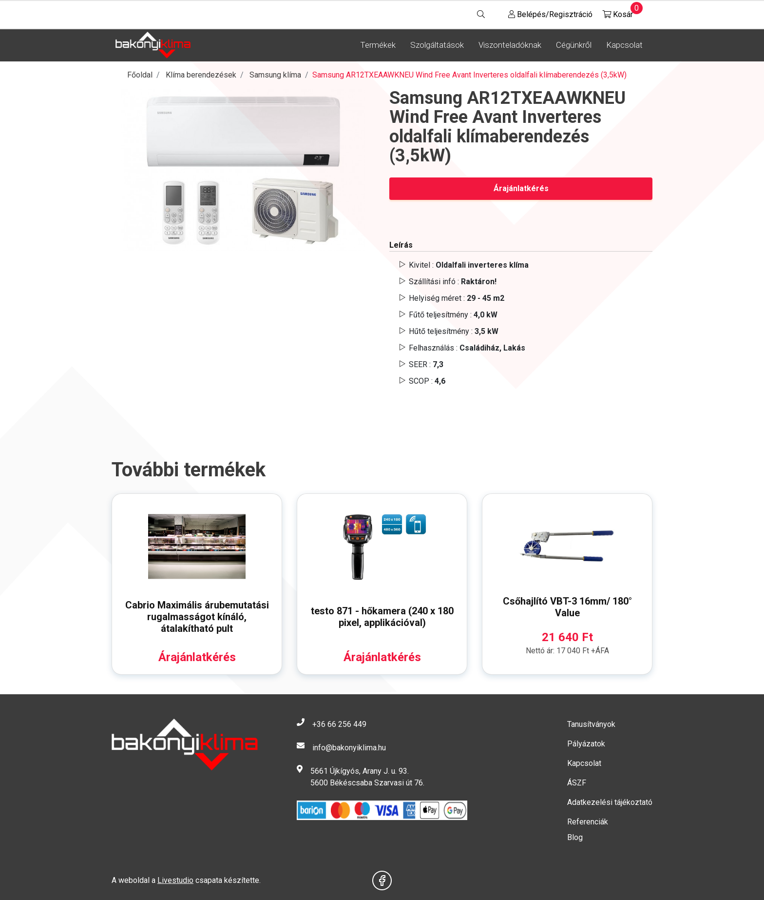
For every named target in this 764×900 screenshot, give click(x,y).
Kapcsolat (624, 45)
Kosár (617, 12)
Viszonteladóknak (509, 45)
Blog (575, 837)
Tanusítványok (591, 724)
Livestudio (175, 880)
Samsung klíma (275, 74)
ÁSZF (576, 782)
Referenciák (587, 821)
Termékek (378, 45)
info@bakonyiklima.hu (349, 747)
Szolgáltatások (437, 45)
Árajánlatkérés (521, 188)
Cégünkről (574, 45)
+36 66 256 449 (339, 724)
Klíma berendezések (201, 74)
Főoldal (140, 74)
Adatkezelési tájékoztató (609, 802)
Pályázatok (586, 743)
